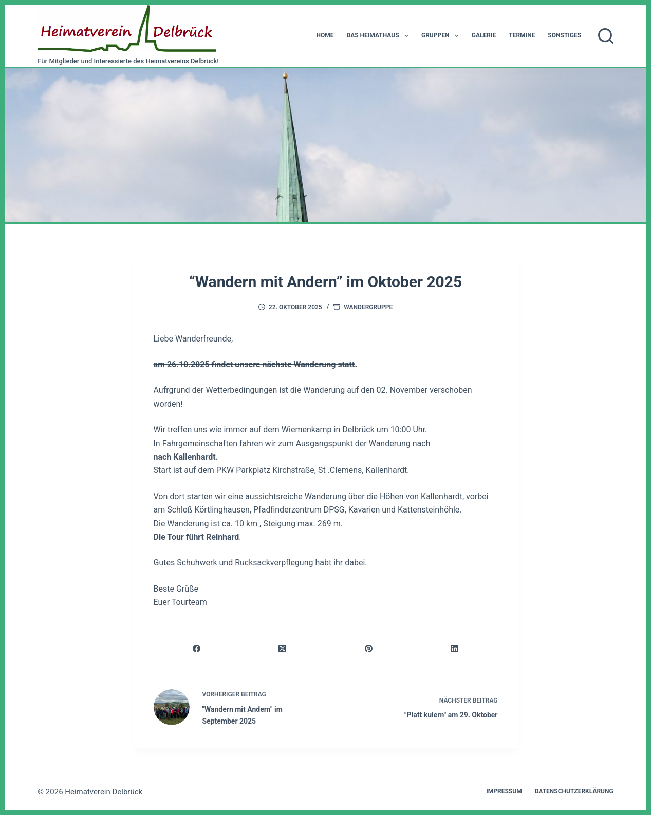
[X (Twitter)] (283, 648)
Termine (522, 35)
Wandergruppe (368, 307)
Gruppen (442, 36)
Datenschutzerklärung (574, 791)
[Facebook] (197, 648)
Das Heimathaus (379, 36)
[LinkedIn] (454, 648)
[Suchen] (605, 36)
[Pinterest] (369, 648)
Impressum (504, 791)
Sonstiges (564, 35)
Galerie (484, 35)
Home (324, 35)
